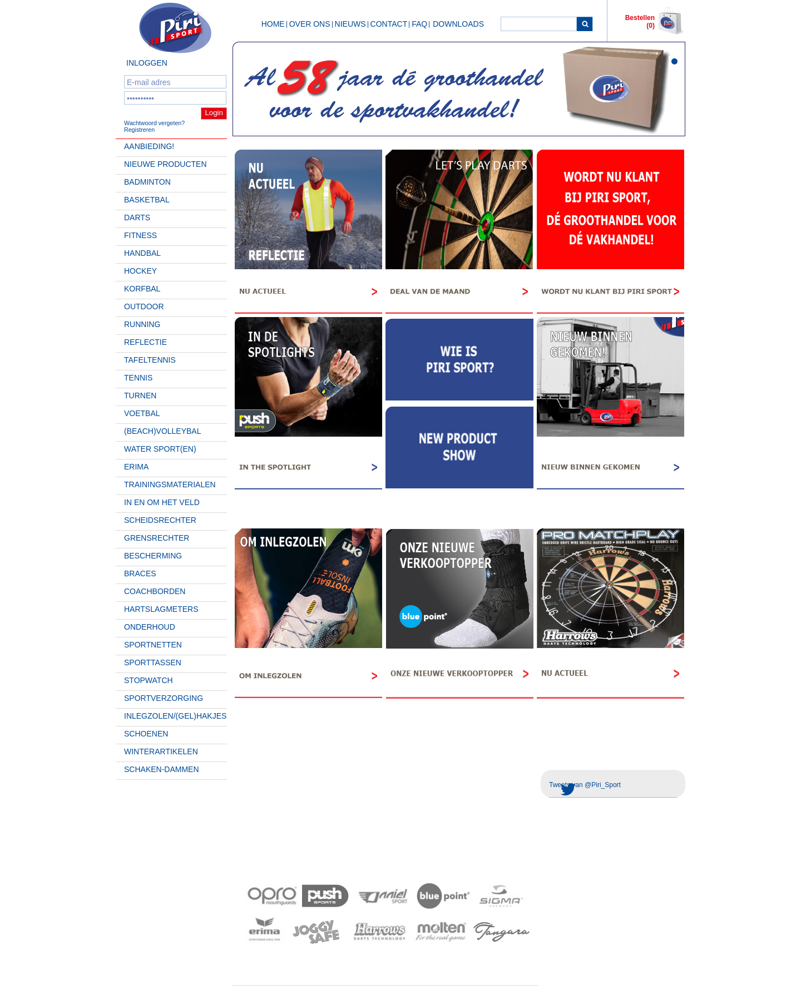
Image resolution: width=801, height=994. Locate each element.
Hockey (140, 270)
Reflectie (145, 342)
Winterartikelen (161, 751)
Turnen (140, 395)
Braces (140, 573)
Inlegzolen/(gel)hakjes (175, 715)
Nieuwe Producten (165, 164)
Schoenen (146, 733)
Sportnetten (153, 644)
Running (142, 324)
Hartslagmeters (161, 609)
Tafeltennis (150, 359)
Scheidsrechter (160, 520)
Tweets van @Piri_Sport (585, 785)
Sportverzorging (163, 698)
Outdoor (144, 306)
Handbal (142, 253)
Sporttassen (152, 662)
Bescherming (153, 555)
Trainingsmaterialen (170, 484)
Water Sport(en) (160, 448)
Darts (137, 217)
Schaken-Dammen (161, 769)
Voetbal (142, 413)
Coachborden (154, 591)
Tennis (138, 377)
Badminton (147, 181)
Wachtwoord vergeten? (154, 123)
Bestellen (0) (640, 21)
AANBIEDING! (149, 146)
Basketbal (147, 199)
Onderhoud (149, 626)
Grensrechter (156, 537)
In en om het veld (162, 502)
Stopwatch (148, 680)
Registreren (139, 129)
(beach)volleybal (162, 431)
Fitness (140, 235)
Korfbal (142, 288)
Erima (136, 466)
